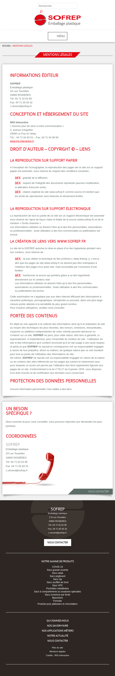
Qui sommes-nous (58, 620)
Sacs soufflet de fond (57, 582)
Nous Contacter (57, 640)
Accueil (6, 46)
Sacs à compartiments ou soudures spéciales (57, 591)
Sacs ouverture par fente (57, 594)
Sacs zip (57, 579)
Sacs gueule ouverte (57, 570)
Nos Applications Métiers (57, 630)
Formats (57, 601)
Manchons (57, 597)
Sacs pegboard (57, 576)
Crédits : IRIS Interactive (57, 655)
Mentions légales (57, 651)
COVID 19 (57, 567)
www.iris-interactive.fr (22, 141)
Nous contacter (98, 491)
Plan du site (57, 647)
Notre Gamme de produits (57, 561)
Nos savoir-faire (57, 625)
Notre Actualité (57, 635)
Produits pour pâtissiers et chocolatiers (57, 604)
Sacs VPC (57, 585)
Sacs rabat (57, 573)
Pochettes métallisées (57, 588)
